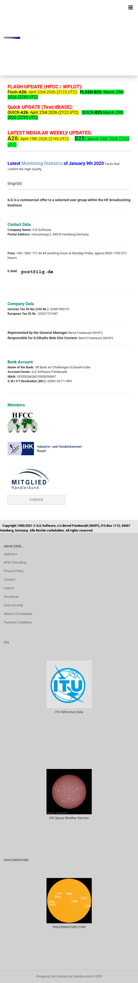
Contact (9, 579)
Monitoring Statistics (42, 163)
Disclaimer (11, 597)
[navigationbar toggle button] (130, 7)
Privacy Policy (13, 571)
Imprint (9, 588)
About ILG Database (18, 614)
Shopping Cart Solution (52, 976)
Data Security (13, 605)
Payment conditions (18, 622)
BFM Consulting (15, 562)
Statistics (10, 554)
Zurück (36, 500)
